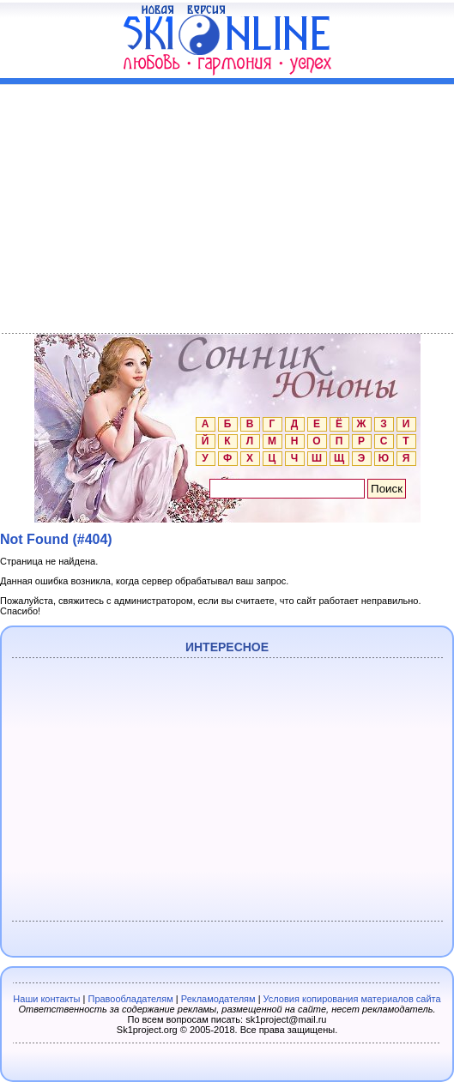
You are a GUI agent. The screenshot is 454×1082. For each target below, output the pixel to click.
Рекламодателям (218, 999)
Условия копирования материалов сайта (352, 999)
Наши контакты (46, 999)
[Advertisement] (227, 205)
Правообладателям (130, 999)
